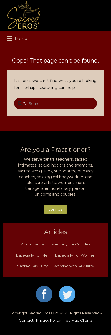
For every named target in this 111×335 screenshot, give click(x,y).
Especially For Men (33, 255)
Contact (26, 320)
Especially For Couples (70, 244)
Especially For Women (75, 255)
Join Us (55, 209)
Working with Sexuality (73, 266)
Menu (17, 38)
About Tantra (32, 244)
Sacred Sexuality (32, 266)
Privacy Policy (48, 320)
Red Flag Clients (77, 320)
